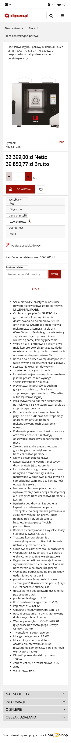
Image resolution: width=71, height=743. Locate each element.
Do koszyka (20, 189)
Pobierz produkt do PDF (23, 245)
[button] (61, 4)
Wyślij (54, 274)
